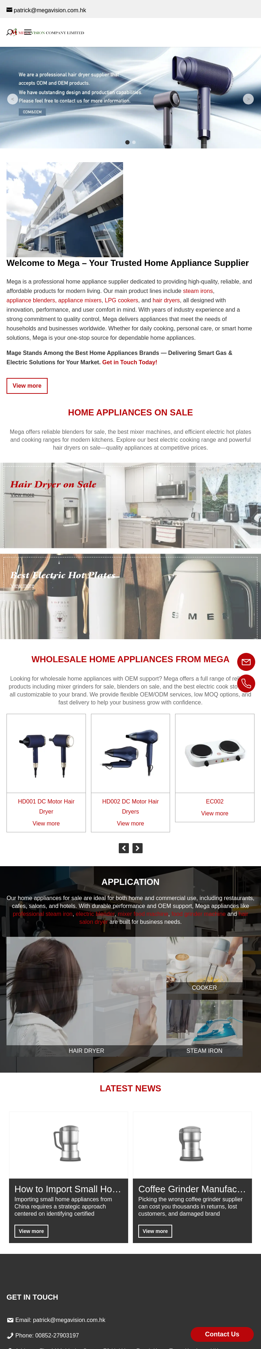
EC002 (215, 801)
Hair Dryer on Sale (53, 484)
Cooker (204, 988)
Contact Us (222, 1334)
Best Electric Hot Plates (63, 575)
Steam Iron (205, 1051)
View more (27, 386)
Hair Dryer (86, 1051)
